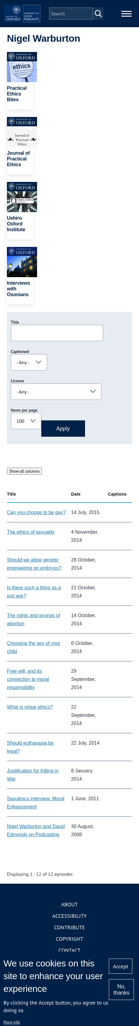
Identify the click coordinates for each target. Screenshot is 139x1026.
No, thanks (121, 989)
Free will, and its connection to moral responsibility (28, 679)
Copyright (69, 938)
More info (12, 1022)
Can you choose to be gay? (36, 512)
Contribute (69, 927)
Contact (69, 950)
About (69, 904)
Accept (120, 966)
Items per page (24, 410)
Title (15, 322)
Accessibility (69, 915)
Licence (17, 381)
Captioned (20, 351)
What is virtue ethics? (30, 707)
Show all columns (24, 471)
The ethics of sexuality (31, 532)
